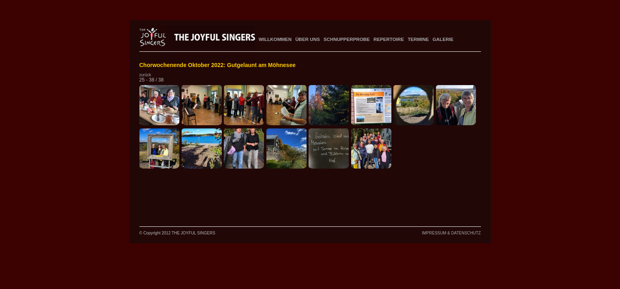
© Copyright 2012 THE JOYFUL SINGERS (177, 233)
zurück (145, 75)
